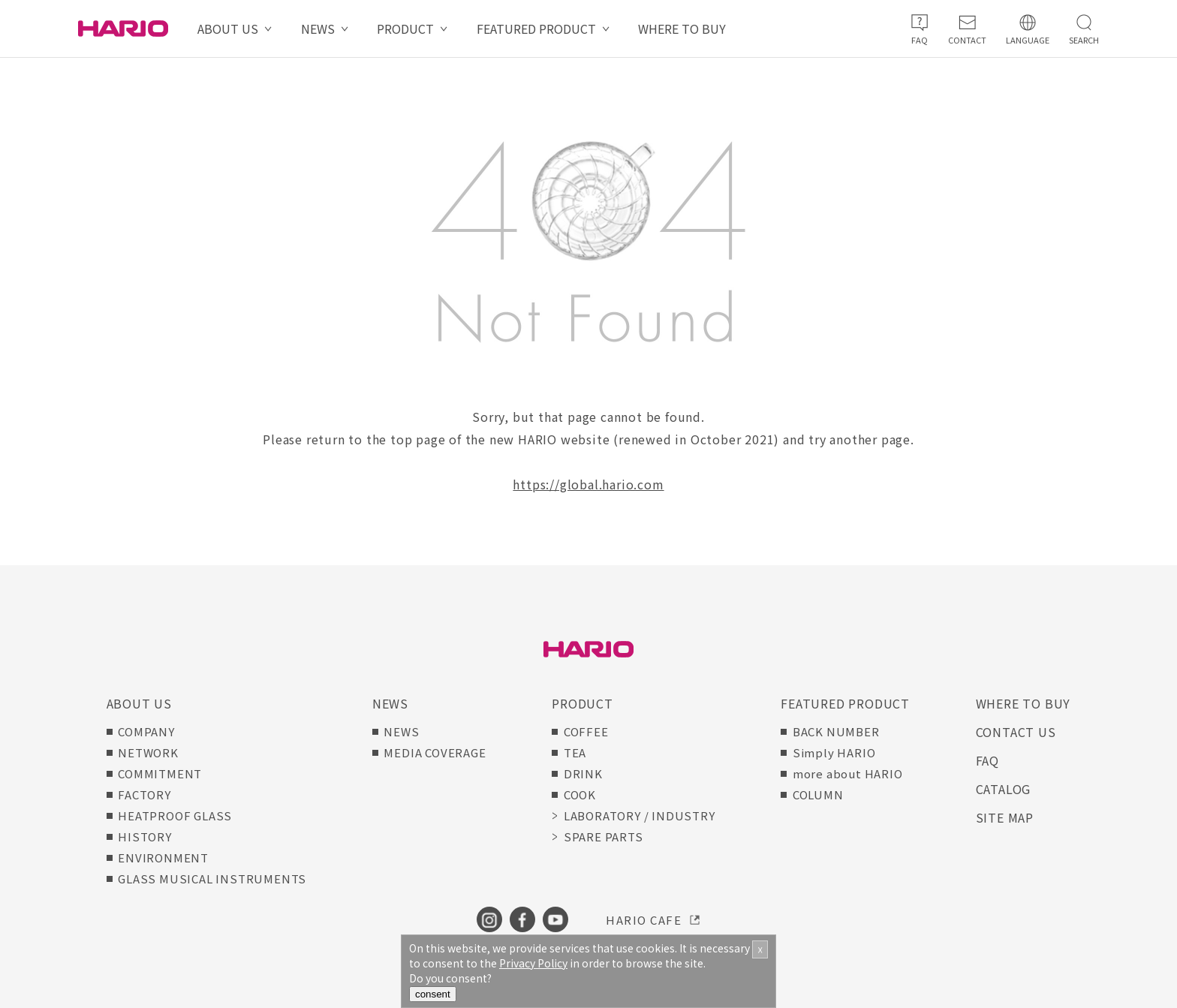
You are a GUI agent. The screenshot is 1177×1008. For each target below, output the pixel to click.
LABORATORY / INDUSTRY (639, 815)
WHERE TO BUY (682, 29)
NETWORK (148, 752)
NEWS (318, 29)
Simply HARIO (834, 752)
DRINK (583, 773)
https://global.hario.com (588, 484)
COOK (580, 794)
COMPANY (146, 731)
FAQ (987, 760)
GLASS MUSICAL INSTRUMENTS (212, 878)
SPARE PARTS (603, 836)
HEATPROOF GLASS (175, 815)
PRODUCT (405, 29)
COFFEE (586, 731)
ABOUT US (227, 29)
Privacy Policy (533, 962)
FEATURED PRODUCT (536, 29)
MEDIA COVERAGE (435, 752)
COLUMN (818, 794)
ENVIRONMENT (163, 857)
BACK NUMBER (836, 731)
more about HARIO (848, 773)
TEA (575, 752)
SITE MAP (1005, 817)
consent (432, 994)
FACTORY (144, 794)
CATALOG (1003, 789)
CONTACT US (1016, 732)
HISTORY (145, 836)
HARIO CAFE (644, 919)
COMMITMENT (160, 773)
